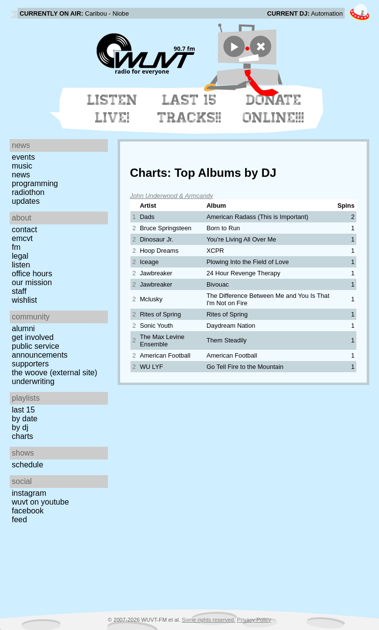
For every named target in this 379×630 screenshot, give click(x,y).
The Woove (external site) (54, 372)
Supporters (30, 364)
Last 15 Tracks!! (189, 108)
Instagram (29, 493)
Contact (24, 229)
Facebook (28, 511)
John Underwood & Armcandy (171, 195)
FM (16, 247)
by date (24, 418)
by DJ (20, 427)
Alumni (23, 328)
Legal (20, 256)
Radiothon (28, 192)
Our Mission (32, 282)
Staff (19, 291)
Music (22, 166)
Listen (21, 265)
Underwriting (33, 381)
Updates (26, 201)
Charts (22, 436)
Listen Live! (112, 108)
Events (23, 157)
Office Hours (32, 273)
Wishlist (24, 300)
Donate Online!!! (273, 108)
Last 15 (23, 410)
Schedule (27, 464)
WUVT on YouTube (40, 502)
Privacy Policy (254, 620)
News (21, 174)
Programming (35, 183)
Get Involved (32, 337)
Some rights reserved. (208, 620)
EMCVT (22, 238)
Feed (19, 519)
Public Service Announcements (40, 350)
